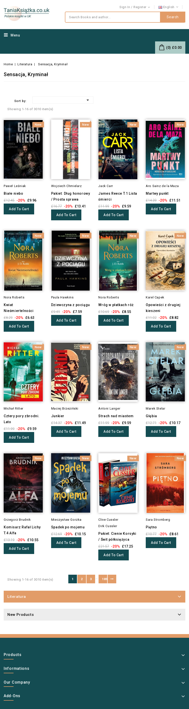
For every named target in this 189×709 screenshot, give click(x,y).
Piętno (151, 527)
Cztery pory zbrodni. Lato (22, 419)
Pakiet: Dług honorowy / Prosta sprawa (70, 196)
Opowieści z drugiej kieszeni (163, 308)
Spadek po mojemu (68, 527)
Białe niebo (13, 193)
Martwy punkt (157, 193)
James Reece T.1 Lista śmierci (117, 196)
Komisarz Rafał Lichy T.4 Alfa (22, 530)
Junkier (57, 416)
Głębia (151, 416)
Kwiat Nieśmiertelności (19, 308)
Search (173, 17)
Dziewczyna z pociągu (70, 305)
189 (104, 579)
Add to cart (19, 209)
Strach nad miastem (115, 416)
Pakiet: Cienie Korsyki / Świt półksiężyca (117, 536)
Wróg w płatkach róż (115, 305)
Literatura (16, 596)
